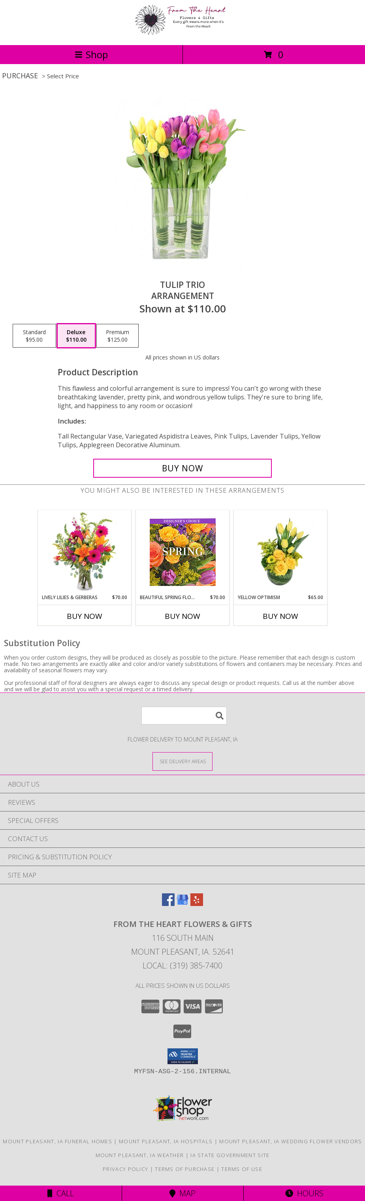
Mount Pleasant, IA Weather (140, 1155)
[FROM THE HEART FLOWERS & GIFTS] (182, 33)
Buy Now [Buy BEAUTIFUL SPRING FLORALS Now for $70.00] (182, 616)
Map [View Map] (182, 1193)
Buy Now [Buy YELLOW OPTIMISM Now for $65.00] (280, 616)
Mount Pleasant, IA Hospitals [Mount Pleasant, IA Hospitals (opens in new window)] (166, 1141)
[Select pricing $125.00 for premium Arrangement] (117, 335)
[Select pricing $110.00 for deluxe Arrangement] (76, 335)
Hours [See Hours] (304, 1193)
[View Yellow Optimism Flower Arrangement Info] (281, 552)
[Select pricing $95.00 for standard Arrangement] (34, 335)
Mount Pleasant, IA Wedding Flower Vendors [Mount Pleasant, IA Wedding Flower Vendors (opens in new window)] (290, 1141)
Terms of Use (241, 1169)
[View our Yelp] (196, 903)
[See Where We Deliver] (182, 761)
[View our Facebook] (168, 903)
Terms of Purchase (184, 1169)
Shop (91, 54)
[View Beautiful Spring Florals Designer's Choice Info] (183, 552)
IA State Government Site (229, 1155)
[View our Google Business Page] (182, 903)
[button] (182, 1056)
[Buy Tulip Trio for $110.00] (182, 468)
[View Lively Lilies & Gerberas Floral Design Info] (85, 552)
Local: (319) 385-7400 (182, 965)
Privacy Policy (125, 1169)
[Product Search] (184, 715)
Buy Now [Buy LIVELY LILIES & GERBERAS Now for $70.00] (84, 616)
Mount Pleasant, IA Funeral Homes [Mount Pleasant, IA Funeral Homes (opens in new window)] (57, 1141)
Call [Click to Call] (60, 1193)
